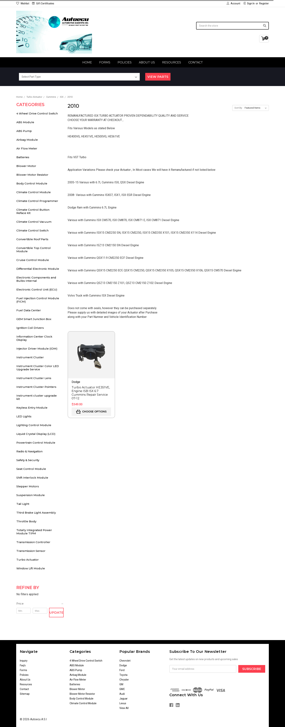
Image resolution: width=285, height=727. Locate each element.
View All (124, 708)
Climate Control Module (33, 192)
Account (233, 3)
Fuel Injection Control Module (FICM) (37, 300)
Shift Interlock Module (32, 477)
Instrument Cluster (30, 357)
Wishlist (22, 3)
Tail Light (22, 504)
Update (56, 612)
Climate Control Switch (32, 230)
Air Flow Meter (26, 148)
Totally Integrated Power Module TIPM (34, 531)
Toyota (123, 674)
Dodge (123, 665)
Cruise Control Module (32, 260)
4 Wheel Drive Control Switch (37, 113)
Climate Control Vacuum (33, 221)
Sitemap (25, 693)
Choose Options (91, 412)
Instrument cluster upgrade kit (36, 397)
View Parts (157, 77)
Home (87, 62)
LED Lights (23, 416)
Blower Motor (26, 166)
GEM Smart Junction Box (33, 319)
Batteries (22, 157)
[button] (40, 603)
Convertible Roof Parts (32, 239)
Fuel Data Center (28, 310)
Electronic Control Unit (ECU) (36, 289)
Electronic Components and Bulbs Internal (36, 279)
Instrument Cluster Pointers (36, 387)
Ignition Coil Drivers (30, 328)
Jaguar (123, 698)
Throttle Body (26, 521)
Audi (122, 693)
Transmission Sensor (30, 551)
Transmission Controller (33, 542)
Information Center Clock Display (34, 338)
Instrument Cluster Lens (33, 378)
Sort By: (238, 107)
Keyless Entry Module (31, 407)
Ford (122, 670)
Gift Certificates (43, 3)
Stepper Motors (27, 486)
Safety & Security (27, 460)
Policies (125, 62)
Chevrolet (125, 660)
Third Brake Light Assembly (36, 512)
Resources (171, 62)
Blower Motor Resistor (32, 174)
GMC (122, 689)
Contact (195, 62)
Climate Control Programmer (37, 201)
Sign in (249, 3)
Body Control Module (31, 183)
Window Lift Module (30, 568)
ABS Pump (24, 131)
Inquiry (23, 660)
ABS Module (25, 122)
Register (264, 3)
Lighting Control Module (33, 425)
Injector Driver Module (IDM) (36, 348)
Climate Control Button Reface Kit (32, 211)
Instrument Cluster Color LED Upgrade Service (37, 367)
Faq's (23, 665)
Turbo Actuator (27, 559)
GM (121, 684)
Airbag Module (27, 139)
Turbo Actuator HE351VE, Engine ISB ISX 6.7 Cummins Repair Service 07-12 (91, 393)
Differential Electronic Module (37, 268)
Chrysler (124, 679)
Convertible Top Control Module (33, 249)
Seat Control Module (31, 469)
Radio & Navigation (29, 451)
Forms (104, 62)
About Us (147, 62)
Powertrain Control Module (35, 442)
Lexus (122, 703)
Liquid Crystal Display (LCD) (35, 434)
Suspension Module (30, 495)
